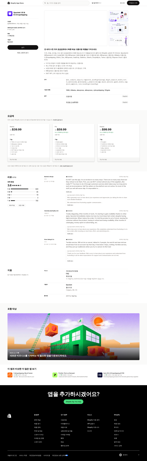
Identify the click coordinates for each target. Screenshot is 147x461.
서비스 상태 (118, 446)
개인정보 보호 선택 (58, 455)
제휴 (115, 438)
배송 (62, 442)
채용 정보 (117, 424)
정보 (115, 420)
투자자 (116, 427)
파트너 (116, 435)
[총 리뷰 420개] (36, 189)
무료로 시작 (133, 3)
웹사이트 (69, 287)
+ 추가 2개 (118, 40)
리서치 (89, 431)
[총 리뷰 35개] (37, 192)
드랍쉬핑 (69, 96)
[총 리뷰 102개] (37, 200)
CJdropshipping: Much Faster (23, 373)
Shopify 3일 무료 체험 (73, 402)
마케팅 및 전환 (39, 438)
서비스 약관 (23, 455)
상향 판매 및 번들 (66, 431)
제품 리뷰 (64, 427)
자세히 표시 (69, 191)
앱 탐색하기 (96, 3)
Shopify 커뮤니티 (93, 427)
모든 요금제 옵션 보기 (66, 166)
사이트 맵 (47, 455)
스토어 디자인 (39, 435)
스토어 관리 (38, 442)
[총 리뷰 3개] (37, 198)
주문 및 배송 (38, 431)
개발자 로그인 (12, 455)
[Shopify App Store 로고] (16, 3)
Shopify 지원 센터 (93, 420)
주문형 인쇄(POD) (72, 102)
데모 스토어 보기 (22, 53)
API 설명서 (91, 424)
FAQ (67, 274)
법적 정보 (117, 442)
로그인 (122, 3)
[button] (29, 375)
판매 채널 (37, 420)
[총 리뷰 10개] (37, 195)
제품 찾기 (37, 424)
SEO (62, 438)
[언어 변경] (131, 455)
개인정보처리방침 (72, 271)
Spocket (10, 42)
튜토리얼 (69, 276)
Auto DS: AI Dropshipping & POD (114, 373)
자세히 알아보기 (58, 120)
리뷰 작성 (12, 205)
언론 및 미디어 (119, 431)
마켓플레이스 (65, 424)
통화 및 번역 (65, 446)
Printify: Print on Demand (66, 373)
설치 (22, 47)
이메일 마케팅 (65, 435)
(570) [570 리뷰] (12, 36)
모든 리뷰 (21, 205)
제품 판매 (37, 427)
